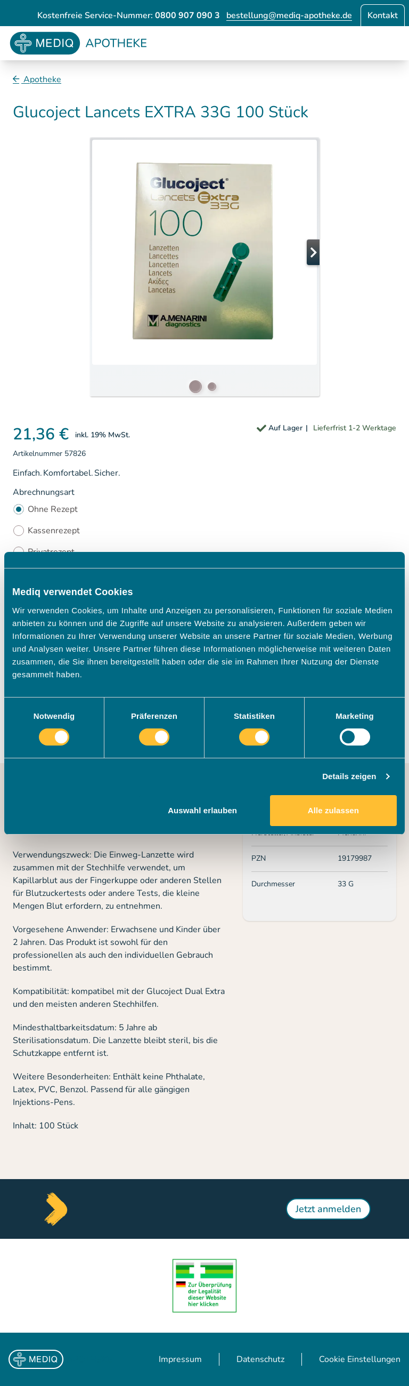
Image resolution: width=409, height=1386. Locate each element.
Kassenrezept (54, 530)
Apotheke (41, 79)
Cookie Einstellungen (359, 1359)
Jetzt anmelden (328, 1209)
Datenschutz (260, 1359)
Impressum (180, 1359)
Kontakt (382, 15)
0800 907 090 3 (187, 15)
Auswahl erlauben (202, 810)
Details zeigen (349, 776)
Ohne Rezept (53, 509)
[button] (298, 252)
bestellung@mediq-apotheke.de (289, 15)
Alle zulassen (333, 810)
